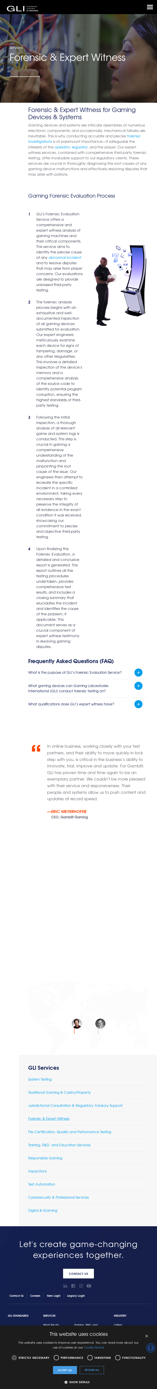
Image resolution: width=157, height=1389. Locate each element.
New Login (53, 1117)
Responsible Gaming (45, 979)
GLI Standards (18, 1137)
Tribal (117, 1174)
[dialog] (78, 1357)
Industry (120, 1137)
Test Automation (41, 1005)
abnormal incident (65, 257)
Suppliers (119, 1167)
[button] (78, 1382)
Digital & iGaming (42, 1031)
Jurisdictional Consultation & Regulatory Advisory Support (75, 926)
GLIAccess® (15, 1231)
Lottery (118, 1146)
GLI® (23, 9)
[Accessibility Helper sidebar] (151, 1348)
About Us (85, 1222)
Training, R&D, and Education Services (59, 966)
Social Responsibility (91, 1245)
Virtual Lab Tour (88, 1252)
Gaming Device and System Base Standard (63, 1298)
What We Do (51, 1146)
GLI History (85, 1238)
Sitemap (84, 1312)
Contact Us (78, 1095)
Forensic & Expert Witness (49, 939)
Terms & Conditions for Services (86, 1199)
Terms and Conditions (92, 1267)
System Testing (40, 900)
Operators (120, 1153)
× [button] (146, 1336)
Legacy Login (76, 1117)
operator (62, 146)
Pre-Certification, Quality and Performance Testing (69, 953)
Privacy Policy (30, 1313)
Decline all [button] (92, 1370)
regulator (79, 146)
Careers (35, 1117)
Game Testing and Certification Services (60, 1293)
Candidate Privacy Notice (47, 1315)
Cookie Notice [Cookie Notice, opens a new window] (94, 1347)
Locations (85, 1231)
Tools (12, 1222)
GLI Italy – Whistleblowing (95, 1259)
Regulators (120, 1160)
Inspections (37, 992)
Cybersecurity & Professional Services (58, 1018)
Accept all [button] (65, 1370)
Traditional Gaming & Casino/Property (59, 913)
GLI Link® (14, 1238)
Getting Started (54, 1222)
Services (49, 1137)
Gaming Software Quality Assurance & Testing (64, 1304)
